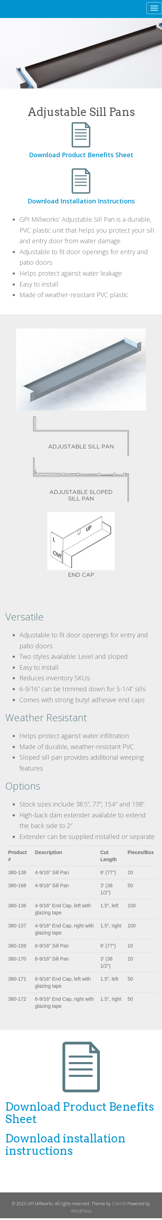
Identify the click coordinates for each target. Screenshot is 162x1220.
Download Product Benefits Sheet (81, 155)
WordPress (81, 1211)
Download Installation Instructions (81, 201)
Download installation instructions (65, 1145)
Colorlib (119, 1204)
